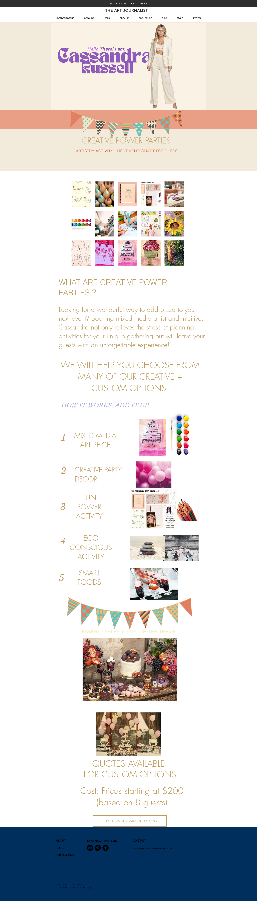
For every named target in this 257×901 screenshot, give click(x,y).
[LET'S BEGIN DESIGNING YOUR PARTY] (130, 821)
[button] (81, 194)
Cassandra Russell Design (80, 887)
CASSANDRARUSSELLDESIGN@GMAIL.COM (152, 848)
